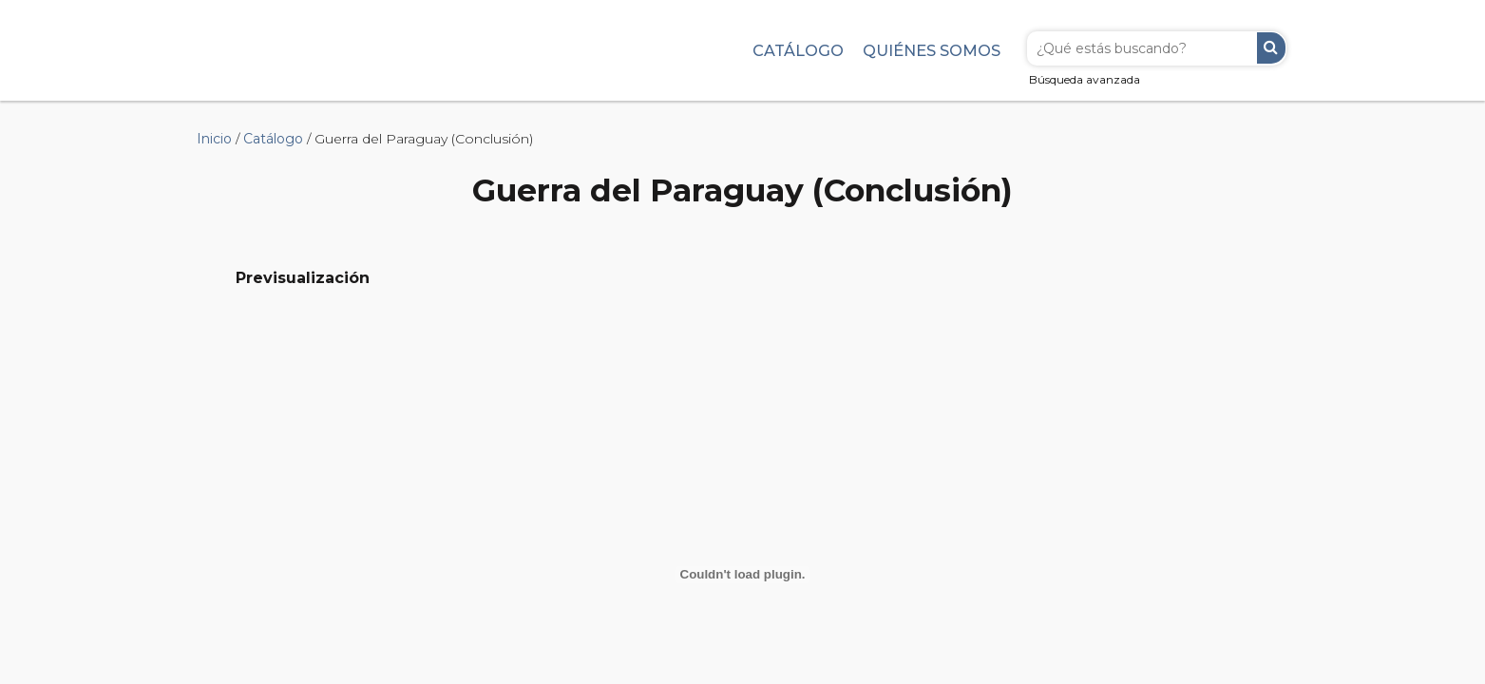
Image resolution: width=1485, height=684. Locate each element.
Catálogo (798, 50)
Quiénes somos (931, 50)
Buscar (1271, 48)
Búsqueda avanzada (1084, 79)
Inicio (214, 138)
